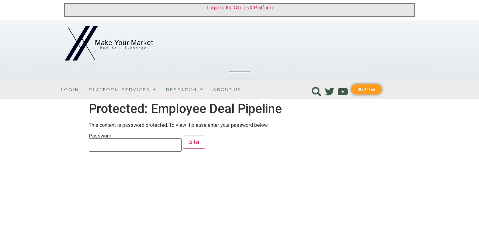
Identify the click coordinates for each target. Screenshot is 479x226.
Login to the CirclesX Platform (240, 8)
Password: (135, 142)
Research (184, 89)
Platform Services (122, 89)
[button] (366, 89)
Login (70, 89)
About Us (227, 89)
